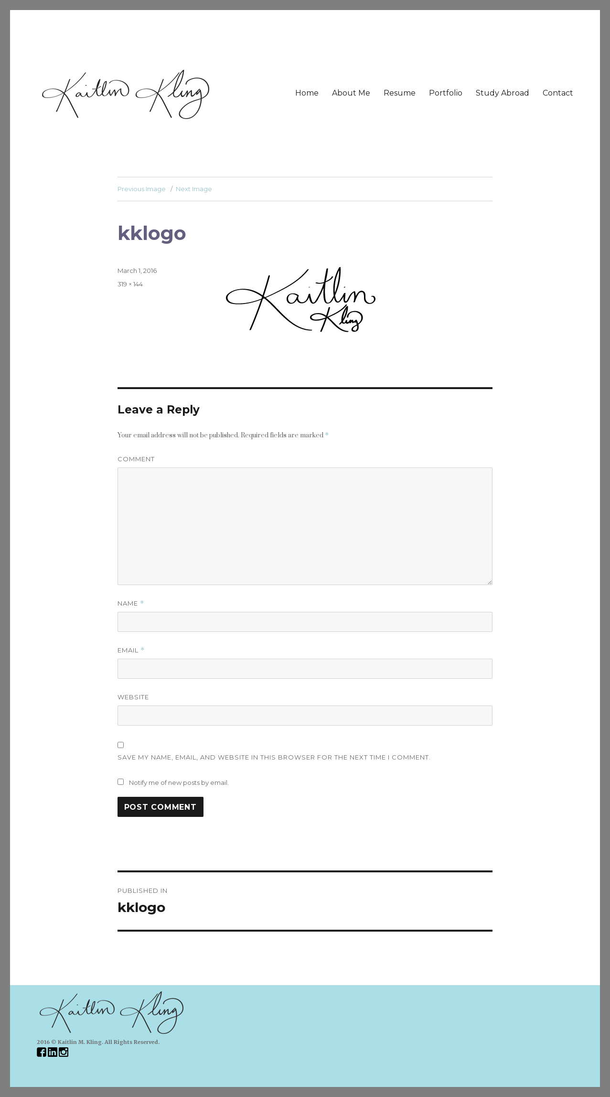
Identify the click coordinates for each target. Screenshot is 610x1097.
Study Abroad (502, 93)
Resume (400, 93)
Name (131, 603)
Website (133, 697)
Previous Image (142, 189)
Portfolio (445, 93)
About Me (351, 93)
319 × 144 (130, 284)
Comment (136, 459)
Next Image (194, 189)
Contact (558, 93)
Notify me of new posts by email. (179, 782)
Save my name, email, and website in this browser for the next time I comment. (274, 757)
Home (307, 93)
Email (131, 650)
